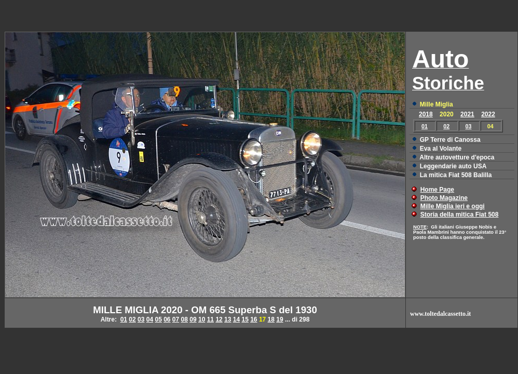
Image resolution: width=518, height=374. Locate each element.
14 (236, 319)
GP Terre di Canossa (450, 139)
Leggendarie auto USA (453, 166)
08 (184, 319)
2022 (488, 114)
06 (166, 319)
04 (149, 319)
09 (192, 319)
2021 (467, 114)
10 (201, 319)
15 (244, 319)
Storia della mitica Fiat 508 (459, 214)
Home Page (437, 189)
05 (158, 319)
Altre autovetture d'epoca (456, 157)
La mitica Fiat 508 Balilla (456, 175)
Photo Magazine (444, 198)
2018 (426, 114)
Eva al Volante (440, 148)
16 (253, 319)
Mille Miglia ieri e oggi (452, 206)
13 (227, 319)
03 (469, 126)
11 (210, 319)
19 (279, 319)
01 (424, 126)
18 (271, 319)
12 (218, 319)
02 (446, 126)
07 (175, 319)
